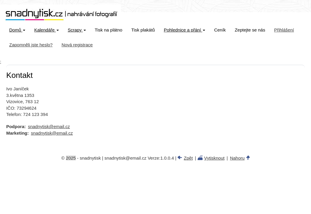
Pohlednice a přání (184, 29)
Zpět (188, 157)
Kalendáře (46, 29)
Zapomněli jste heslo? (31, 44)
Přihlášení (284, 29)
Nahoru (237, 157)
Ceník (220, 29)
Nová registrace (77, 44)
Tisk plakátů (143, 29)
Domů (17, 29)
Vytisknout (214, 157)
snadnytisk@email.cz (49, 126)
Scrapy (77, 29)
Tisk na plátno (108, 29)
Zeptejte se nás (250, 29)
